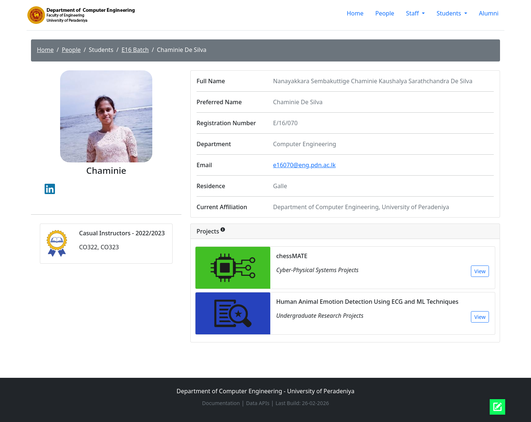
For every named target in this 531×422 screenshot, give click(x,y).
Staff (413, 13)
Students (450, 13)
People (384, 13)
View (480, 271)
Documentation (221, 403)
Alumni (489, 13)
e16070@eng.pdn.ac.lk (304, 165)
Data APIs (258, 403)
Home (355, 13)
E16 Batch (135, 50)
